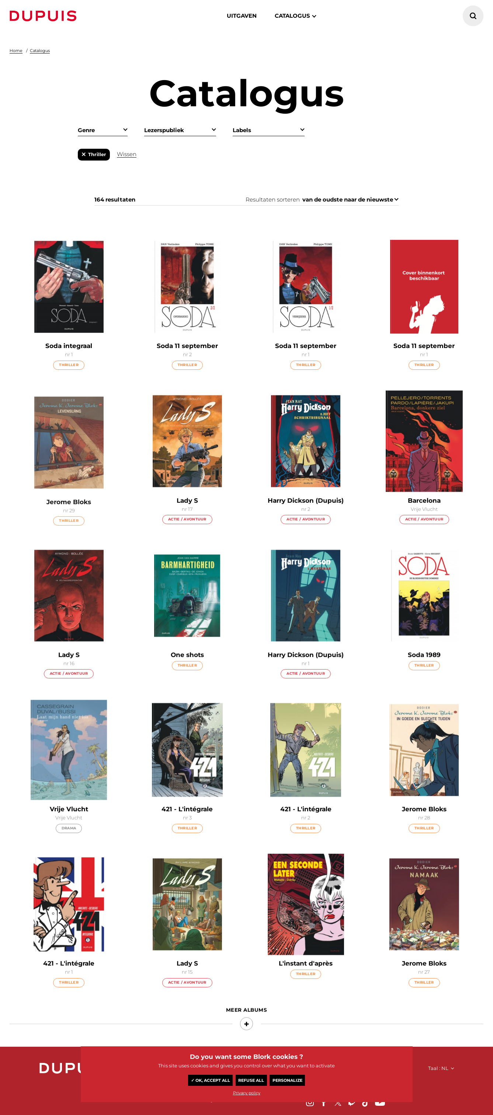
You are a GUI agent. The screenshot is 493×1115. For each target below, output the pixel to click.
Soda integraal (68, 346)
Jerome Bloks (424, 824)
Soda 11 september (187, 346)
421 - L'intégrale (187, 824)
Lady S (187, 515)
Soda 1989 (424, 670)
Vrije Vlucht (69, 824)
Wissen (126, 154)
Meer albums (246, 1025)
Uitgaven (242, 15)
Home (16, 50)
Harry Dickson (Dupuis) (306, 515)
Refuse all (251, 1080)
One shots (187, 670)
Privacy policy (246, 1092)
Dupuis (45, 15)
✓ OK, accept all (210, 1080)
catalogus (292, 15)
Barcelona (424, 515)
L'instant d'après (306, 978)
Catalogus (40, 50)
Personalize (287, 1080)
